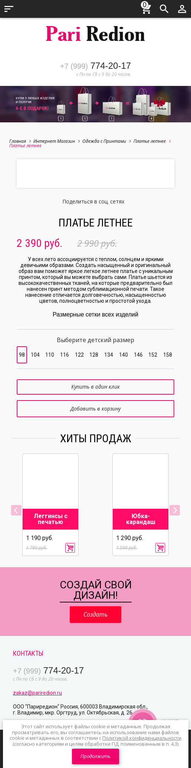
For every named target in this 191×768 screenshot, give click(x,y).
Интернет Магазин (56, 141)
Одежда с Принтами (106, 141)
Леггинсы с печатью (50, 519)
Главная (20, 141)
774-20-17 (95, 66)
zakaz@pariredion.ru (37, 693)
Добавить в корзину (95, 408)
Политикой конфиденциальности (141, 738)
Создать (95, 614)
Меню (9, 9)
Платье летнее (152, 141)
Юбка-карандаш (140, 519)
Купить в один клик (95, 386)
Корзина (146, 8)
